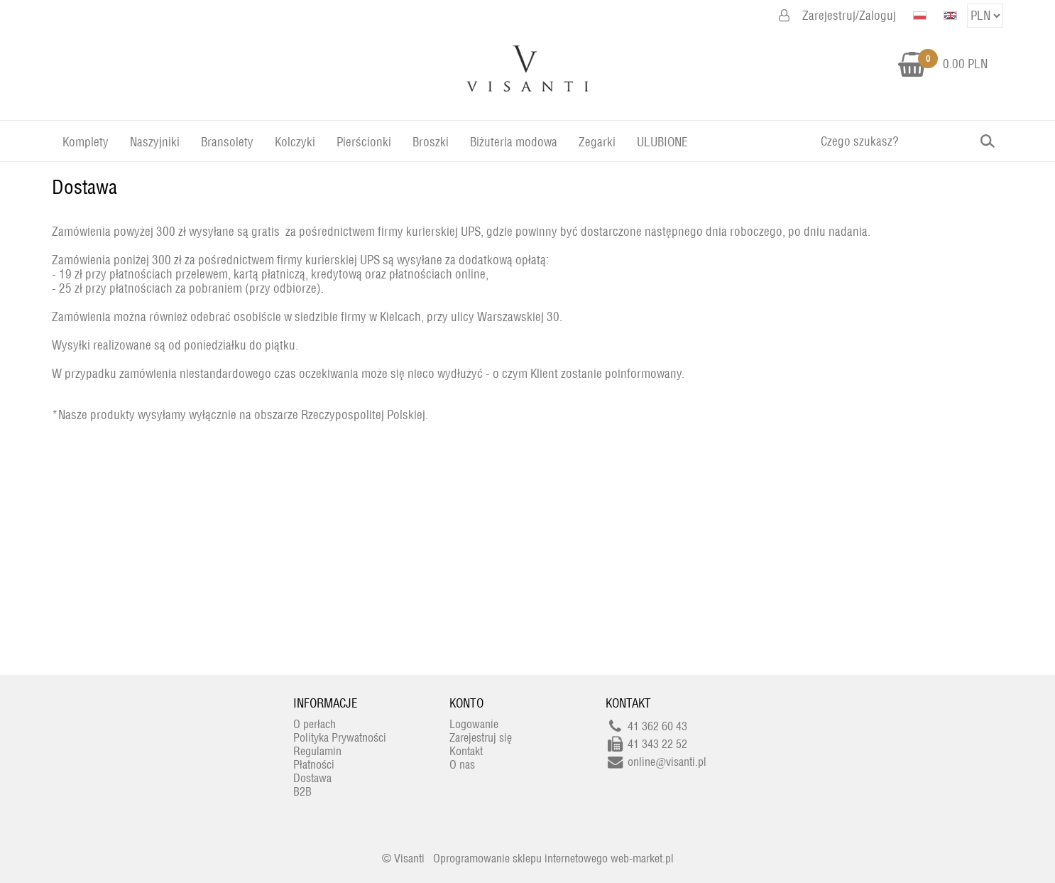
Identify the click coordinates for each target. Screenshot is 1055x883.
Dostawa (84, 187)
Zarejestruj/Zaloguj (849, 16)
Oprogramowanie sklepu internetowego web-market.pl (553, 858)
